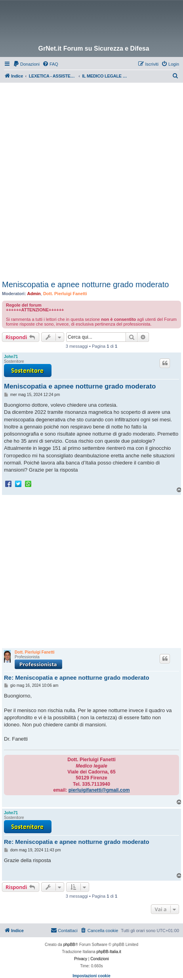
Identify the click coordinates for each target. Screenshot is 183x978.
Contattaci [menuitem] (64, 930)
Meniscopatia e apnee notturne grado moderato (85, 284)
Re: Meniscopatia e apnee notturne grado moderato (76, 677)
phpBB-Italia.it (109, 952)
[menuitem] (26, 64)
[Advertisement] (91, 178)
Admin (34, 293)
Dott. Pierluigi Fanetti (65, 293)
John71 (11, 356)
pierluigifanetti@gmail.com (99, 790)
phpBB (69, 944)
